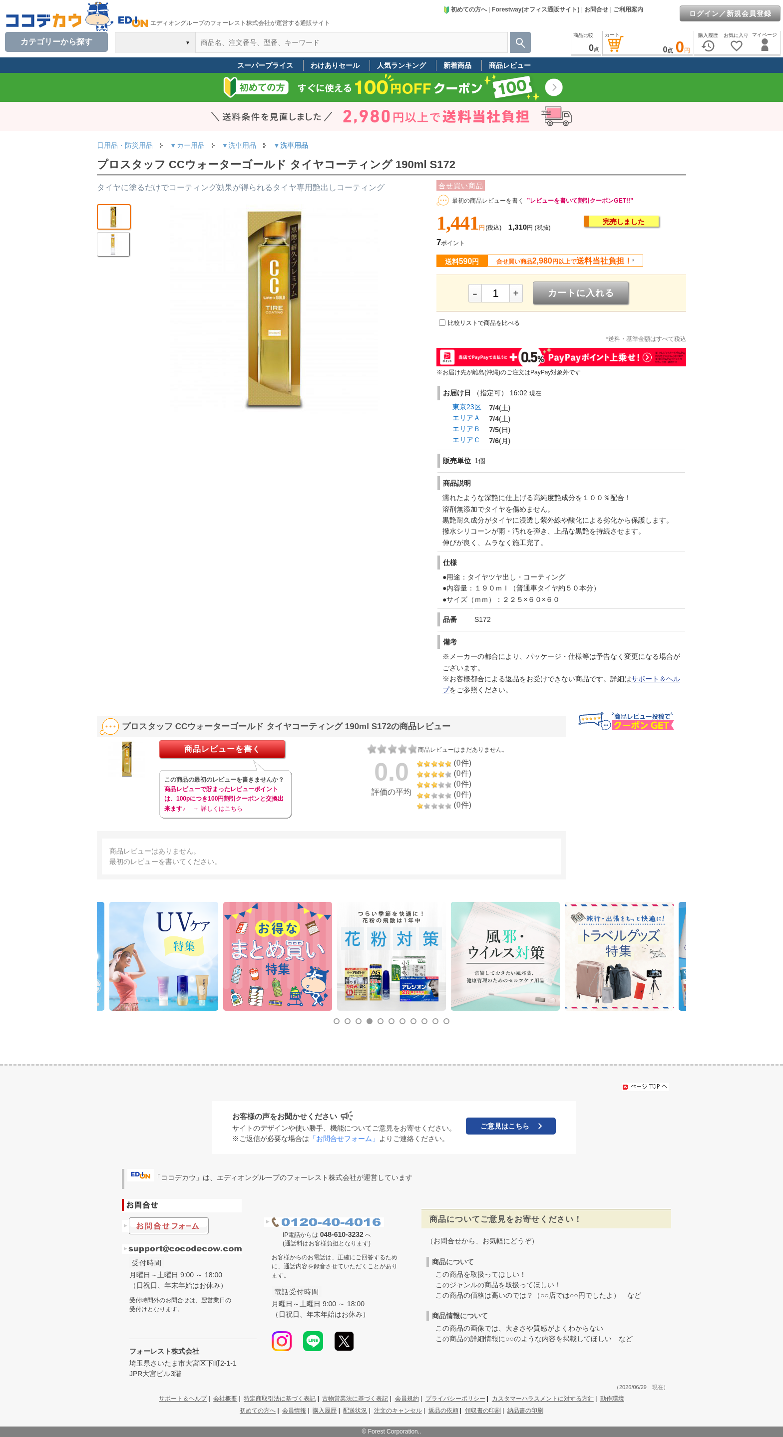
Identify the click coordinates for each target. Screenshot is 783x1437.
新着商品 (457, 65)
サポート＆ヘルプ (183, 1398)
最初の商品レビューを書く (488, 200)
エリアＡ (466, 418)
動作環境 (612, 1398)
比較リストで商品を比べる (484, 322)
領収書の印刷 (483, 1410)
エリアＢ (466, 429)
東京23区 (466, 407)
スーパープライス (265, 65)
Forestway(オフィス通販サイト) (535, 9)
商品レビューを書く (222, 749)
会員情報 (294, 1410)
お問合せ (596, 9)
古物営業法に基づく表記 (355, 1398)
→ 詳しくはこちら (217, 808)
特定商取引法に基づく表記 (280, 1398)
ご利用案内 (628, 9)
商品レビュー (510, 65)
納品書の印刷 (525, 1410)
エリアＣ (466, 440)
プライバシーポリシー (455, 1398)
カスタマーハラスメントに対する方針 (543, 1398)
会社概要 (225, 1398)
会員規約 (407, 1398)
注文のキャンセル (398, 1410)
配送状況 (355, 1410)
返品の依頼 (443, 1410)
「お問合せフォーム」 (344, 1139)
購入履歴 (325, 1410)
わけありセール (335, 65)
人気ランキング (401, 65)
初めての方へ (465, 9)
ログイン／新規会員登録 (730, 13)
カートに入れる (581, 293)
